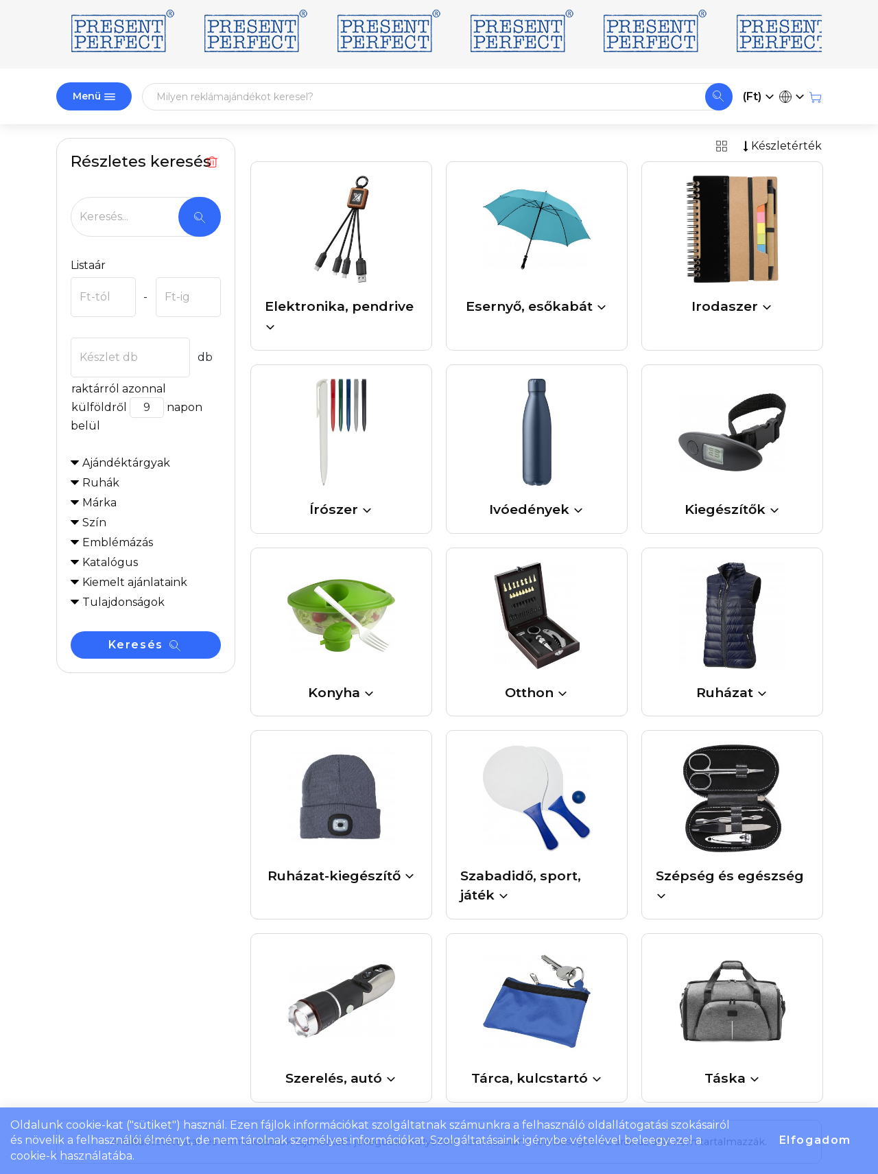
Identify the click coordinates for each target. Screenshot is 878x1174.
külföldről (99, 407)
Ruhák (100, 482)
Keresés (144, 644)
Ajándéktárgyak (126, 462)
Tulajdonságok (123, 602)
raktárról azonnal (118, 388)
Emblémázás (117, 542)
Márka (99, 502)
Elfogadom (815, 1140)
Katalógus (110, 562)
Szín (94, 522)
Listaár (88, 265)
